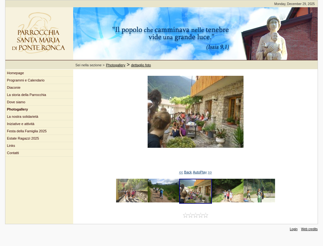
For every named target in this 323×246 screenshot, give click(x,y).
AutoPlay (200, 172)
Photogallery (115, 65)
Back (188, 172)
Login (293, 229)
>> (210, 172)
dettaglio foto (141, 65)
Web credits (309, 229)
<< (181, 172)
